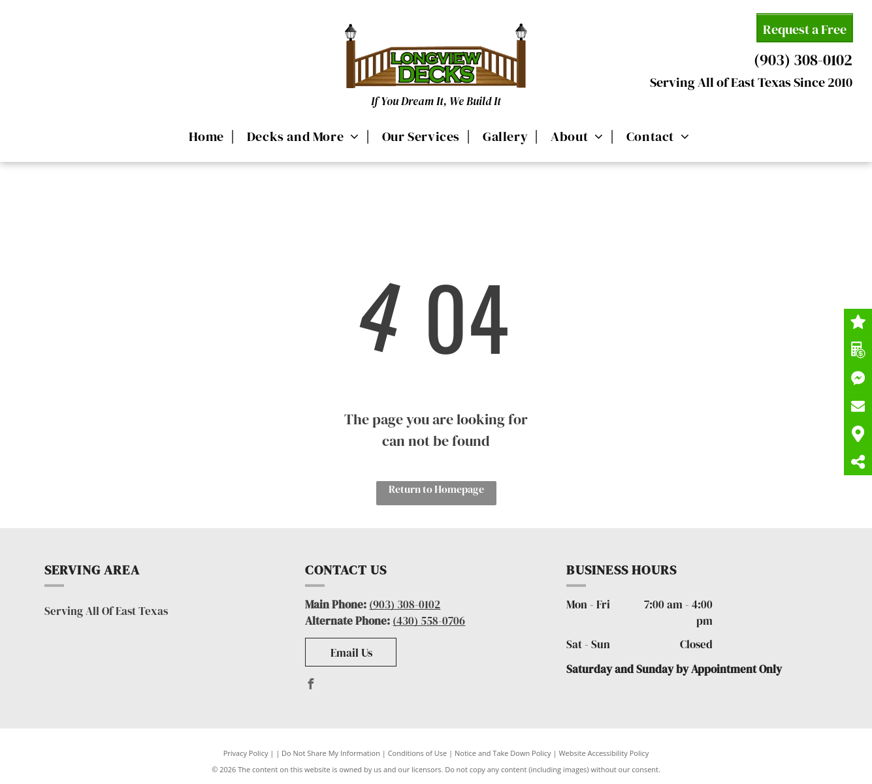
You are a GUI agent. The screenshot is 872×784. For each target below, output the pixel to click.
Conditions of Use (417, 753)
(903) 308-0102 (803, 60)
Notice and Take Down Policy (503, 753)
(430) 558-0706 (429, 621)
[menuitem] (204, 135)
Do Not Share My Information (331, 753)
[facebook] (310, 686)
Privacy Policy (245, 753)
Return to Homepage (436, 489)
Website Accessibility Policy (603, 753)
